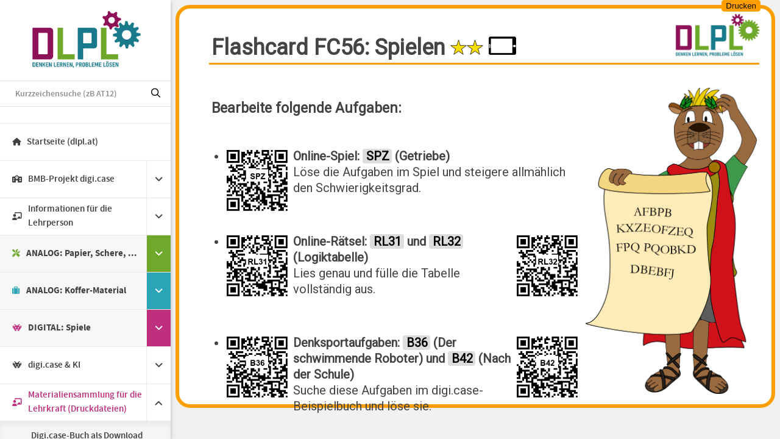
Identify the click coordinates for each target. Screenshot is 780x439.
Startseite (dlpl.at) (55, 142)
